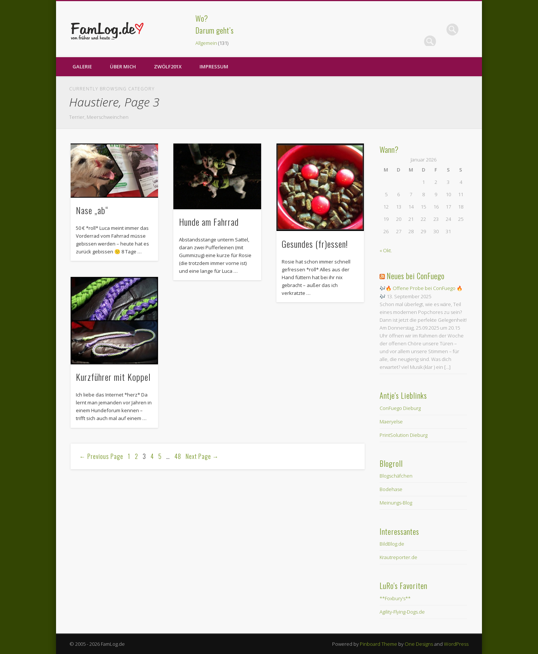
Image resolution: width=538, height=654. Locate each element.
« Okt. (386, 250)
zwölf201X (168, 66)
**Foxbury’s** (395, 598)
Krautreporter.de (398, 557)
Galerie (82, 66)
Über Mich (123, 66)
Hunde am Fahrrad (209, 221)
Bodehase (391, 489)
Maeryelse (391, 421)
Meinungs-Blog (396, 502)
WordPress (456, 644)
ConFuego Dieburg (400, 408)
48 (177, 456)
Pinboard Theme (378, 644)
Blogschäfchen (396, 475)
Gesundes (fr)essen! (315, 243)
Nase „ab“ (92, 210)
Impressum (214, 66)
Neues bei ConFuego (416, 275)
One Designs (419, 644)
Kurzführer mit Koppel (113, 376)
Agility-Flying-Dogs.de (402, 611)
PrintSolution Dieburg (403, 435)
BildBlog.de (392, 543)
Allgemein (206, 43)
